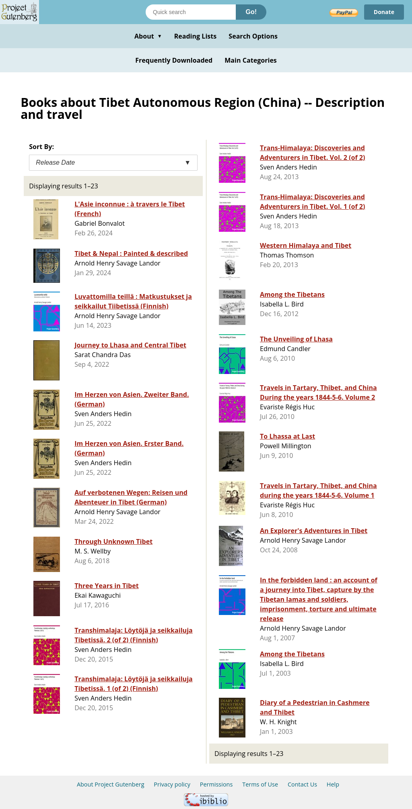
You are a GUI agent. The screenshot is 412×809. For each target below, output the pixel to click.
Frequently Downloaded (173, 60)
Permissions (216, 784)
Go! (251, 11)
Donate (384, 12)
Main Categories (251, 60)
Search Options (253, 36)
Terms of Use (260, 784)
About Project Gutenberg (110, 784)
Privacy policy (172, 784)
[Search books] (191, 12)
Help (333, 784)
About (148, 36)
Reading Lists (195, 36)
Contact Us (302, 784)
